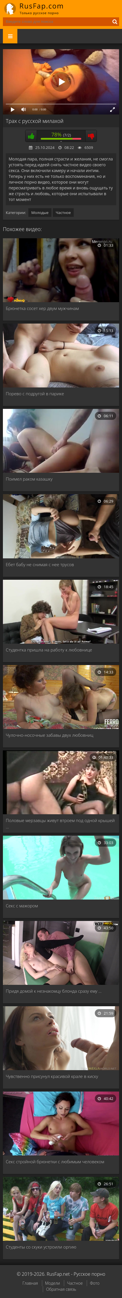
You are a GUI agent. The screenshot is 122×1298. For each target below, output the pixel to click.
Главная (30, 1283)
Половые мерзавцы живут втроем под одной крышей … (60, 823)
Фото (94, 1283)
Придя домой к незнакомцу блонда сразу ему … (53, 991)
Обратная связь (61, 1289)
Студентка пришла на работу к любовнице (49, 650)
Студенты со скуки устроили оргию (41, 1247)
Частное (63, 212)
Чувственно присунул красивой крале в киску (52, 1076)
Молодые (40, 212)
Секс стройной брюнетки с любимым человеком (55, 1161)
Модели (52, 1283)
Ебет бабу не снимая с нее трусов (40, 564)
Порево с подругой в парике (35, 393)
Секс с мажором (22, 906)
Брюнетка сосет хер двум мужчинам (42, 308)
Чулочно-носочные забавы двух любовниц (49, 735)
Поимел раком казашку (29, 479)
